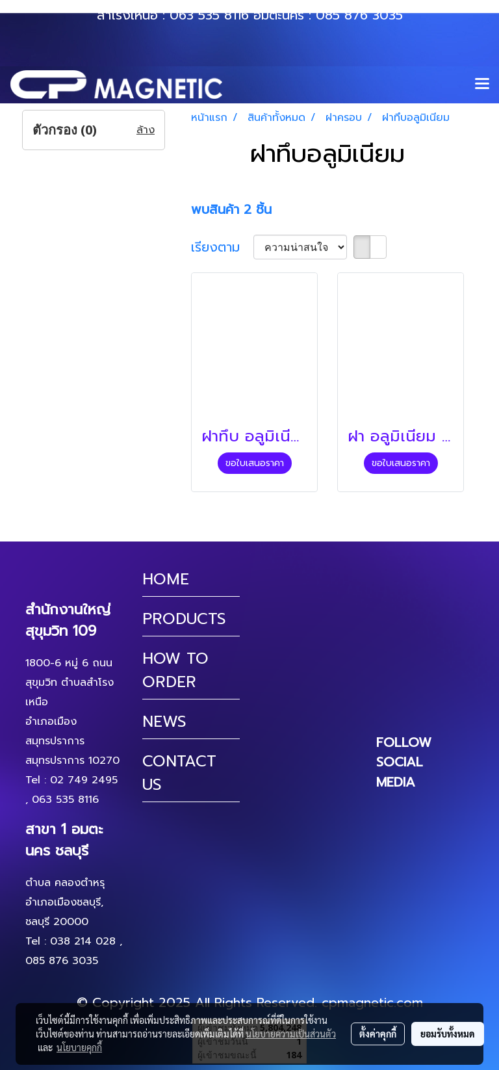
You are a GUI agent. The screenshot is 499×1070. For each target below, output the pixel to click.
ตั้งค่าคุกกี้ (377, 1033)
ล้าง (145, 130)
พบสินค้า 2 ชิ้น (231, 209)
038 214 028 (83, 941)
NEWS (164, 721)
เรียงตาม (222, 247)
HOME (165, 579)
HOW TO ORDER (175, 670)
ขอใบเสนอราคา (254, 463)
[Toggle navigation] (482, 84)
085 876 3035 (359, 15)
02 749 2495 (84, 780)
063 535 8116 (209, 15)
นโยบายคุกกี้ (79, 1047)
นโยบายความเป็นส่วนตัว (291, 1033)
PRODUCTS (184, 619)
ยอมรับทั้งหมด (447, 1033)
